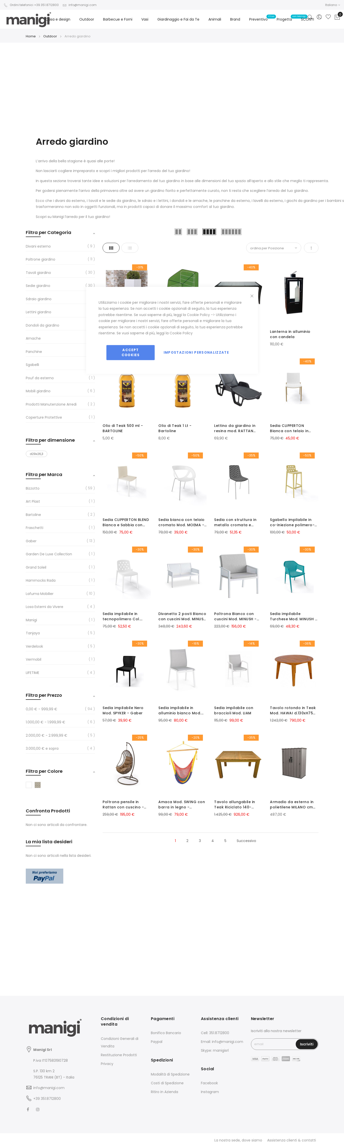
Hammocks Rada (41, 580)
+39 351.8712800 (47, 1098)
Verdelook (34, 646)
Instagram (210, 1091)
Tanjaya (33, 633)
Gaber (31, 541)
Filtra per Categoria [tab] (48, 232)
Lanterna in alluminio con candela (289, 334)
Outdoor (50, 36)
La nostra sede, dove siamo (238, 1140)
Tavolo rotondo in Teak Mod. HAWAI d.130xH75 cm (292, 708)
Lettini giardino (38, 312)
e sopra (42, 748)
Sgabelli (32, 364)
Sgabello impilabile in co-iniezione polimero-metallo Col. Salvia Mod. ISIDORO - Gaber (292, 521)
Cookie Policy (198, 314)
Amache (33, 338)
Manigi (31, 620)
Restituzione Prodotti (119, 1054)
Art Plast (33, 501)
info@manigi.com (80, 5)
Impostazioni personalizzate (196, 352)
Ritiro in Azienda (164, 1091)
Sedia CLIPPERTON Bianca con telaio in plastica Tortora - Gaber (288, 428)
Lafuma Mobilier (40, 593)
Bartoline (33, 514)
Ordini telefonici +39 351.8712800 (31, 5)
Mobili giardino (38, 391)
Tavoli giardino (38, 272)
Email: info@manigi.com (222, 1041)
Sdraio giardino (39, 298)
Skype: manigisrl (215, 1050)
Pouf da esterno (40, 377)
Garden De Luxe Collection (49, 554)
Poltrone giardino (40, 259)
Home (31, 36)
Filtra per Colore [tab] (44, 771)
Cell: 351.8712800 (215, 1032)
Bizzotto (33, 488)
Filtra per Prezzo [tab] (44, 695)
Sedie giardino (38, 285)
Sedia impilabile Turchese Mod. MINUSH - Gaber (292, 615)
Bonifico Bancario (166, 1032)
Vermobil (33, 659)
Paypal (156, 1041)
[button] (332, 5)
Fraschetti (34, 527)
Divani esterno (38, 246)
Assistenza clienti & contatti (291, 1140)
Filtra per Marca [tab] (44, 474)
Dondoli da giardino (42, 325)
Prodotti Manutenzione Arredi (51, 404)
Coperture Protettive (44, 417)
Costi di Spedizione (167, 1083)
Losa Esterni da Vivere (44, 606)
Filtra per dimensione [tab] (50, 440)
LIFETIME (32, 672)
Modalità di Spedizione (170, 1074)
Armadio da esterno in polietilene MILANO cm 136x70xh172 (291, 802)
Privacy (107, 1063)
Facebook (209, 1083)
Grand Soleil (36, 567)
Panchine (34, 351)
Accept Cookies (131, 352)
